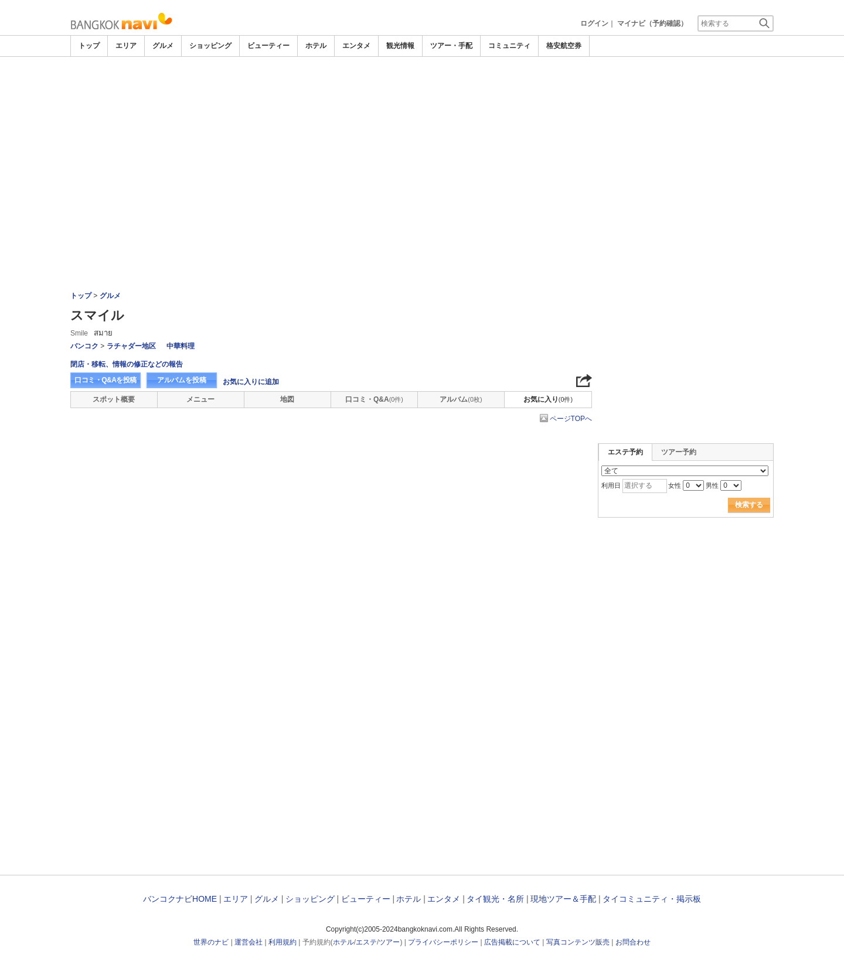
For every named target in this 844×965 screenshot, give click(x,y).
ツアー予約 (678, 452)
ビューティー (268, 46)
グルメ (162, 46)
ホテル (315, 46)
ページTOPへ (571, 419)
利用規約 (282, 942)
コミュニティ (509, 46)
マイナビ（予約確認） (652, 23)
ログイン (594, 23)
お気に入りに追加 (251, 382)
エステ (366, 942)
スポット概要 (114, 399)
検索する (749, 505)
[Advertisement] (422, 89)
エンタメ (356, 46)
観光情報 (400, 46)
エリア (126, 46)
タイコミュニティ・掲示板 (652, 899)
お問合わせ (633, 942)
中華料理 (180, 346)
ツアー (389, 942)
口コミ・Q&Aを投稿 (105, 380)
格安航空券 (563, 46)
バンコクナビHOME (180, 899)
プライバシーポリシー (443, 942)
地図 (287, 399)
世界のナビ (211, 942)
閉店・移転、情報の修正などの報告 (126, 364)
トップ (89, 46)
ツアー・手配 (451, 46)
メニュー (200, 399)
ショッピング (210, 46)
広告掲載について (512, 942)
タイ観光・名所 (495, 899)
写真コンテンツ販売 (578, 942)
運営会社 (248, 942)
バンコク (84, 346)
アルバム (461, 399)
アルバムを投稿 (181, 380)
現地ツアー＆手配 (563, 899)
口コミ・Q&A (374, 399)
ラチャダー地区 (131, 346)
